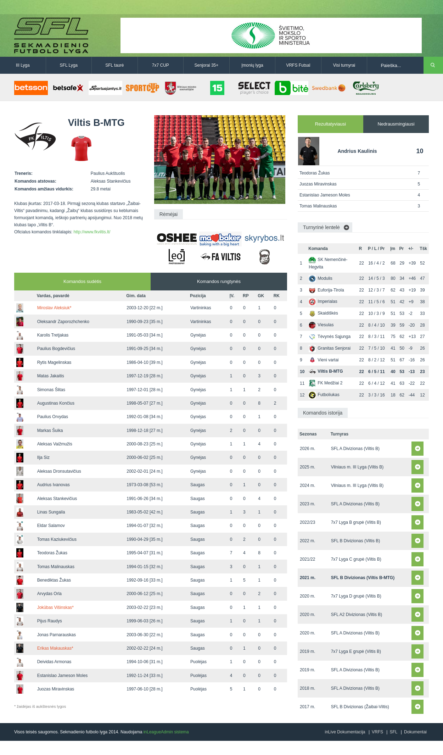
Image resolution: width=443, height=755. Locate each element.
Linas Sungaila (51, 512)
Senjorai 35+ (207, 65)
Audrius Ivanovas (53, 484)
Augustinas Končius (55, 403)
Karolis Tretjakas (53, 335)
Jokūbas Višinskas (55, 607)
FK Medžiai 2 (325, 383)
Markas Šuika (50, 430)
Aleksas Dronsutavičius (59, 471)
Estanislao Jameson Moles (62, 675)
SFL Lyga (69, 65)
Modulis (320, 278)
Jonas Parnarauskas (56, 634)
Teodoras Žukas (52, 552)
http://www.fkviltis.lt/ (91, 231)
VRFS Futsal (298, 65)
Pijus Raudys (49, 620)
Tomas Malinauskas (55, 566)
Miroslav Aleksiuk (54, 307)
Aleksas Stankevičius (57, 498)
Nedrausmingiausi (395, 124)
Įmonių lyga (252, 65)
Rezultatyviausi (330, 124)
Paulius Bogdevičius (56, 348)
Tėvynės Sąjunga (330, 336)
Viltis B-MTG (326, 371)
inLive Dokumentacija (345, 731)
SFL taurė (114, 65)
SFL (393, 731)
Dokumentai (415, 731)
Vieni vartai (323, 359)
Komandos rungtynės (219, 281)
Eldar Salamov (51, 525)
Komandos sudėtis (82, 281)
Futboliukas (324, 394)
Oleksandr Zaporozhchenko (63, 321)
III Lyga (23, 65)
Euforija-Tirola (326, 290)
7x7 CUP (160, 65)
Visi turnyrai (344, 65)
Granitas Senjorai (330, 348)
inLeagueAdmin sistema (166, 731)
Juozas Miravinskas (55, 689)
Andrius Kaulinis (357, 151)
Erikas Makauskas (55, 648)
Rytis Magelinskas (54, 362)
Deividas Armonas (54, 661)
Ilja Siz (43, 457)
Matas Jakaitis (50, 375)
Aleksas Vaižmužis (54, 444)
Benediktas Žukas (54, 580)
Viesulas (321, 324)
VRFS (377, 731)
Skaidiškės (323, 313)
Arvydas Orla (49, 593)
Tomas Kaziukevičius (57, 539)
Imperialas (323, 301)
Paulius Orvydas (52, 416)
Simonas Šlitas (51, 389)
